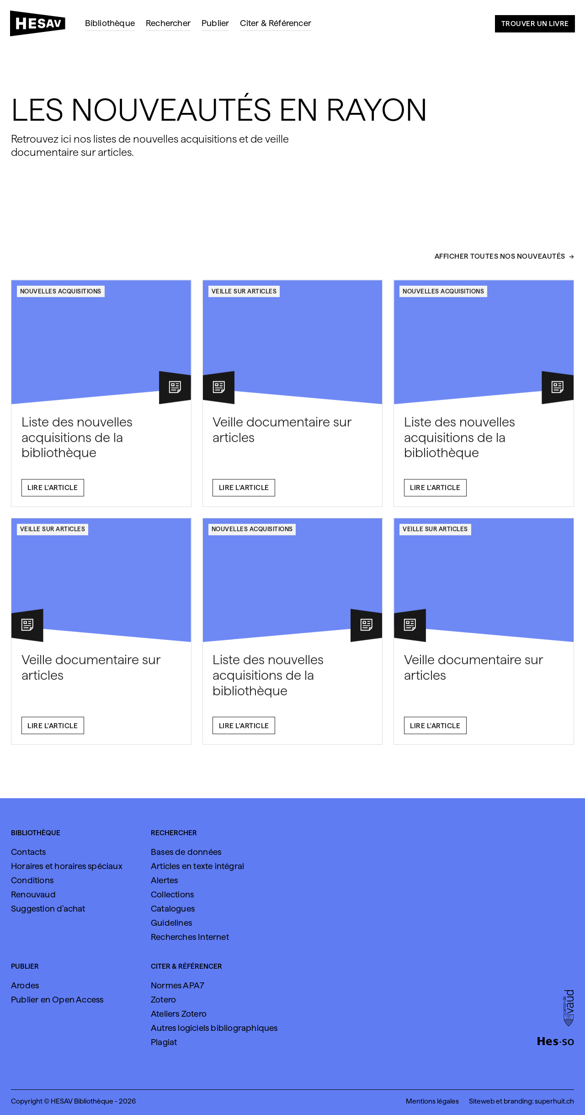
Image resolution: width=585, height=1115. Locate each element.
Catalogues (173, 908)
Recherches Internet (190, 937)
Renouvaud (33, 894)
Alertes (164, 880)
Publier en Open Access (57, 999)
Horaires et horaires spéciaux (66, 866)
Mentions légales (432, 1101)
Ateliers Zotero (179, 1013)
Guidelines (171, 923)
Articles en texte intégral (197, 866)
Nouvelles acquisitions (60, 295)
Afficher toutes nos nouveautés (500, 261)
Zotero (163, 999)
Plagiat (164, 1042)
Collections (172, 894)
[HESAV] (41, 26)
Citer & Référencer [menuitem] (275, 23)
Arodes (25, 985)
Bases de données (186, 852)
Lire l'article (52, 492)
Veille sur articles (244, 295)
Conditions (32, 880)
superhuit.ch (554, 1101)
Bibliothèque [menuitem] (110, 23)
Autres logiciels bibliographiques (214, 1028)
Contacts (28, 852)
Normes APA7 (177, 985)
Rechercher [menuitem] (168, 23)
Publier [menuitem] (215, 23)
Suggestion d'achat (48, 908)
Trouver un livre (535, 23)
